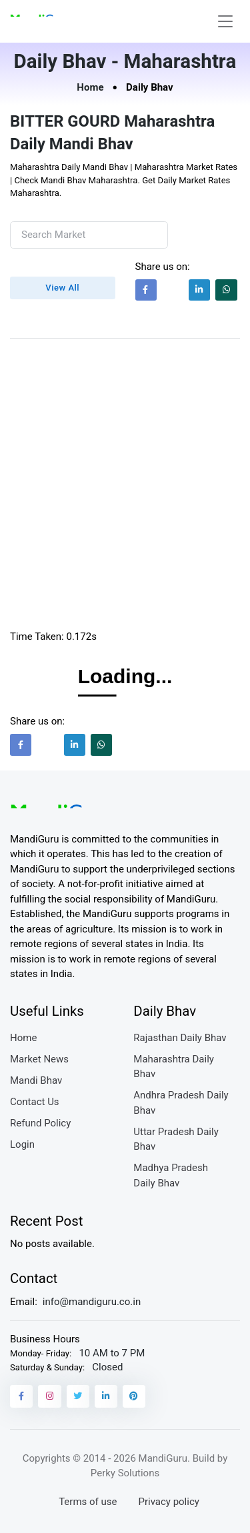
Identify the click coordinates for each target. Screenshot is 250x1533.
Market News (39, 1059)
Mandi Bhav (36, 1080)
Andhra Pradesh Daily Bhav (180, 1102)
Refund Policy (40, 1123)
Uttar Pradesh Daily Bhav (175, 1139)
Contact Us (34, 1102)
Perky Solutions (125, 1473)
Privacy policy (168, 1502)
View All (62, 288)
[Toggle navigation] (225, 22)
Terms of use (88, 1502)
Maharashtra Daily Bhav (173, 1066)
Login (22, 1144)
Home (90, 87)
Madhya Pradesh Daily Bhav (170, 1175)
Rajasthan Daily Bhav (179, 1038)
